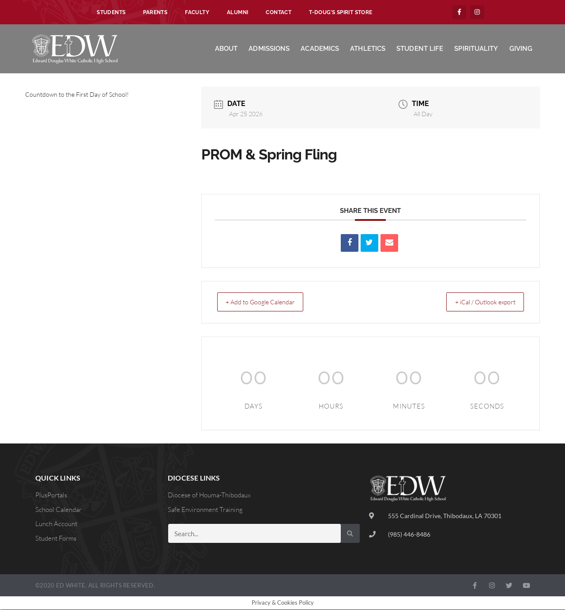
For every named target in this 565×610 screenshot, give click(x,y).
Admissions (269, 49)
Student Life (419, 49)
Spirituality (476, 49)
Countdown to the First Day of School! (77, 95)
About (226, 49)
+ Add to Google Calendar (266, 302)
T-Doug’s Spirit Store (340, 12)
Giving (521, 49)
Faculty (197, 12)
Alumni (237, 12)
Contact (278, 12)
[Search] (350, 533)
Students (111, 12)
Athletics (367, 49)
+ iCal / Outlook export (479, 302)
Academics (320, 49)
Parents (155, 12)
